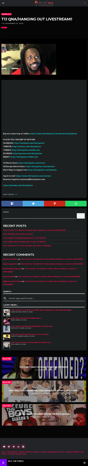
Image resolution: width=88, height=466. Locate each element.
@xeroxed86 (9, 276)
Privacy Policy (32, 452)
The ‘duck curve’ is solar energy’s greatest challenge (27, 245)
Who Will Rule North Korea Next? (18, 234)
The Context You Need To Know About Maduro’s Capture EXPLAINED (34, 230)
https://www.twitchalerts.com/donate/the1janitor (53, 133)
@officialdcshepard (12, 268)
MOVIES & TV (6, 14)
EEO (25, 454)
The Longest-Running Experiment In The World (24, 238)
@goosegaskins (10, 264)
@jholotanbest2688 (12, 281)
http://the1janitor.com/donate (42, 170)
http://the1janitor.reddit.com (24, 157)
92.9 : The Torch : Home (13, 452)
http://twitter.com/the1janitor (26, 146)
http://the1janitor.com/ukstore (40, 166)
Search (6, 212)
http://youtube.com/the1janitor (18, 185)
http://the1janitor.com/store (31, 163)
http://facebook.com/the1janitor (29, 143)
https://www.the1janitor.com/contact (33, 176)
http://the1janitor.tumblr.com (26, 150)
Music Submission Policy (53, 452)
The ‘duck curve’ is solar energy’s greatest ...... (32, 342)
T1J (15, 194)
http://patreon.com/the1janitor (27, 153)
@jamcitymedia (10, 259)
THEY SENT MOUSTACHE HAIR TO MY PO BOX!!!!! (24, 242)
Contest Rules (14, 454)
